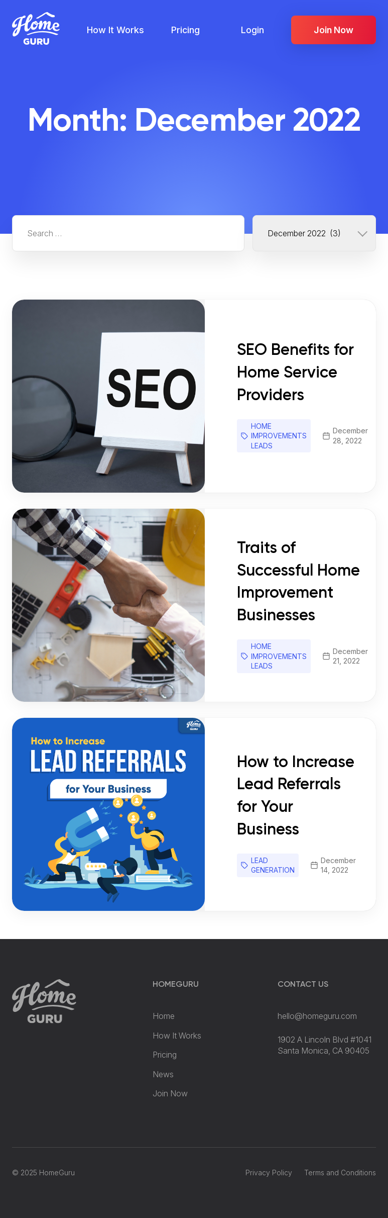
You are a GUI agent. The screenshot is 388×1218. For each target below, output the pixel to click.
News (163, 1074)
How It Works (115, 30)
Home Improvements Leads (279, 436)
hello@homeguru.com (317, 1016)
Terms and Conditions (340, 1172)
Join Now (333, 30)
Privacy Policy (268, 1172)
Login (252, 30)
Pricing (185, 30)
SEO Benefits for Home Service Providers (295, 373)
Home (164, 1016)
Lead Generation (273, 865)
